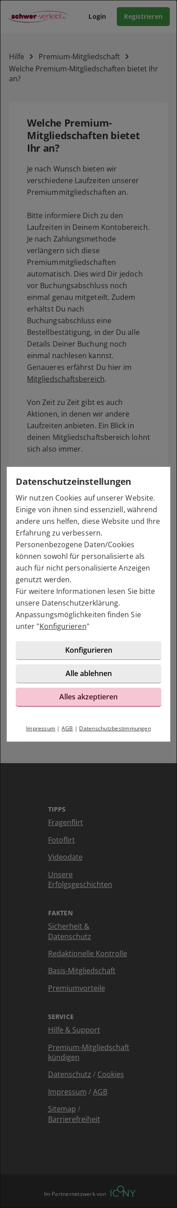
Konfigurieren (63, 626)
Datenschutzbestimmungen (115, 728)
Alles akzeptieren (88, 697)
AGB (67, 728)
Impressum (40, 728)
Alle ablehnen (89, 673)
